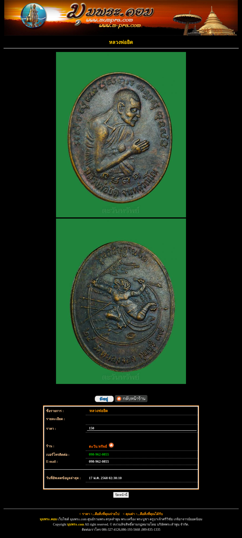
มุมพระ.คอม (48, 519)
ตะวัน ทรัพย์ (101, 446)
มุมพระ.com (75, 524)
